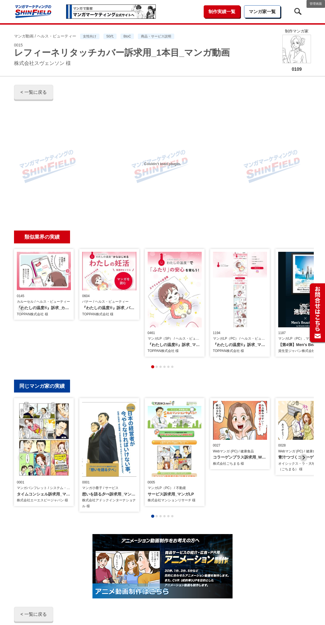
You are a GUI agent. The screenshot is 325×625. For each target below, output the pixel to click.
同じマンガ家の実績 (42, 365)
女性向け (89, 36)
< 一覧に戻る (33, 92)
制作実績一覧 (221, 11)
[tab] (152, 345)
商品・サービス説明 (156, 36)
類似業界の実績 (42, 237)
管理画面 (316, 3)
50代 (109, 36)
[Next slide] (303, 298)
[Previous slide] (21, 298)
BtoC (127, 36)
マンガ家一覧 (262, 11)
